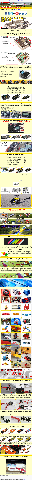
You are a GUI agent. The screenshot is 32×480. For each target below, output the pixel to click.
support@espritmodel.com (17, 9)
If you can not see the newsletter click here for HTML (16, 0)
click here (24, 479)
